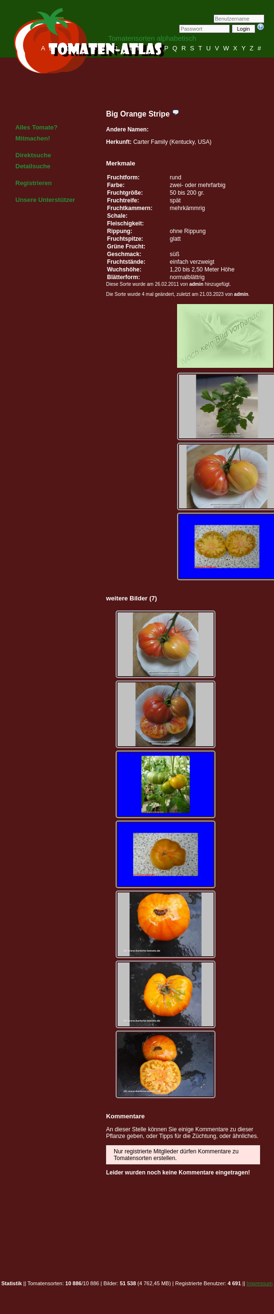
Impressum (260, 1283)
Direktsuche (33, 155)
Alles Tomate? (36, 127)
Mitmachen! (32, 138)
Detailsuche (32, 166)
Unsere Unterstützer (45, 199)
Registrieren (33, 183)
